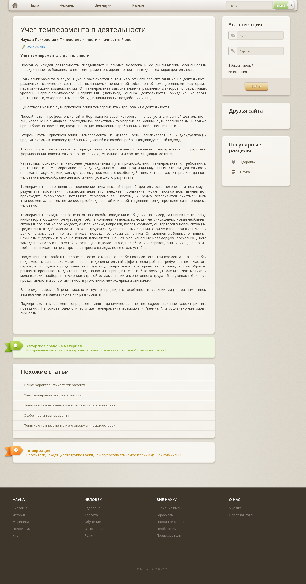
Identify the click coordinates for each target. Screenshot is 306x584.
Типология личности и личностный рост (96, 39)
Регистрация (237, 72)
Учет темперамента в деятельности (83, 29)
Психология (45, 39)
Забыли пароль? (240, 65)
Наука (25, 39)
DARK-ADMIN (36, 47)
